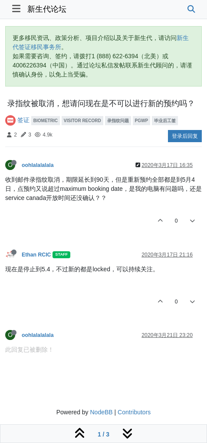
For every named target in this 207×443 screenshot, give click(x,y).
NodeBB (101, 412)
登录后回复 (185, 136)
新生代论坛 (46, 9)
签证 (23, 120)
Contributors (134, 412)
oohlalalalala (38, 165)
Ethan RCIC (36, 255)
